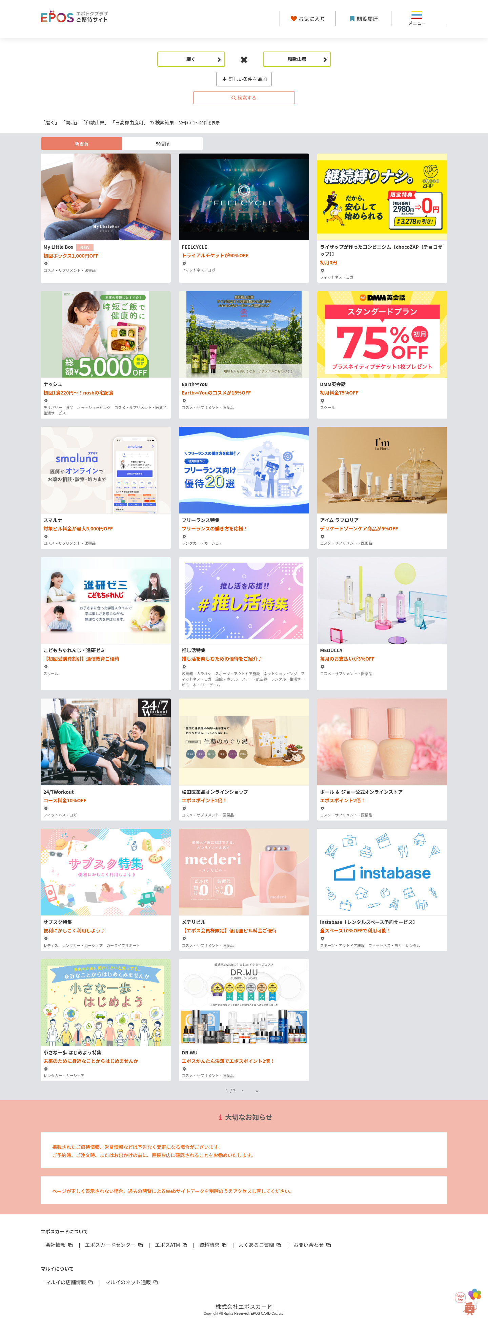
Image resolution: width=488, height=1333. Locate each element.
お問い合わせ (312, 1244)
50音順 (162, 143)
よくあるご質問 (260, 1244)
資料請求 (213, 1244)
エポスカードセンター (114, 1244)
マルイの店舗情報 (69, 1282)
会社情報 (59, 1244)
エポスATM (171, 1244)
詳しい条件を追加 (244, 79)
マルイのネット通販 (132, 1282)
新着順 (81, 143)
